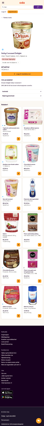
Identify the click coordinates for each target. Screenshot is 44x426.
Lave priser (5, 342)
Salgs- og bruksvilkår (8, 416)
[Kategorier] (3, 2)
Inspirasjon (5, 335)
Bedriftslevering (6, 344)
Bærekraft (4, 380)
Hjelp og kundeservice (8, 353)
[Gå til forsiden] (22, 3)
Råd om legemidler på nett (11, 365)
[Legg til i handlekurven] (18, 139)
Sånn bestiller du (7, 355)
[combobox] (18, 7)
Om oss (3, 373)
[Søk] (3, 7)
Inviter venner (6, 378)
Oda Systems (6, 383)
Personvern (5, 420)
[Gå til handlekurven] (38, 7)
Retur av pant (6, 360)
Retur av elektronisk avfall (10, 362)
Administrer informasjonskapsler (12, 424)
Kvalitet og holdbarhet (9, 339)
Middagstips (5, 337)
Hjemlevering (5, 357)
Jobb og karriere (6, 376)
